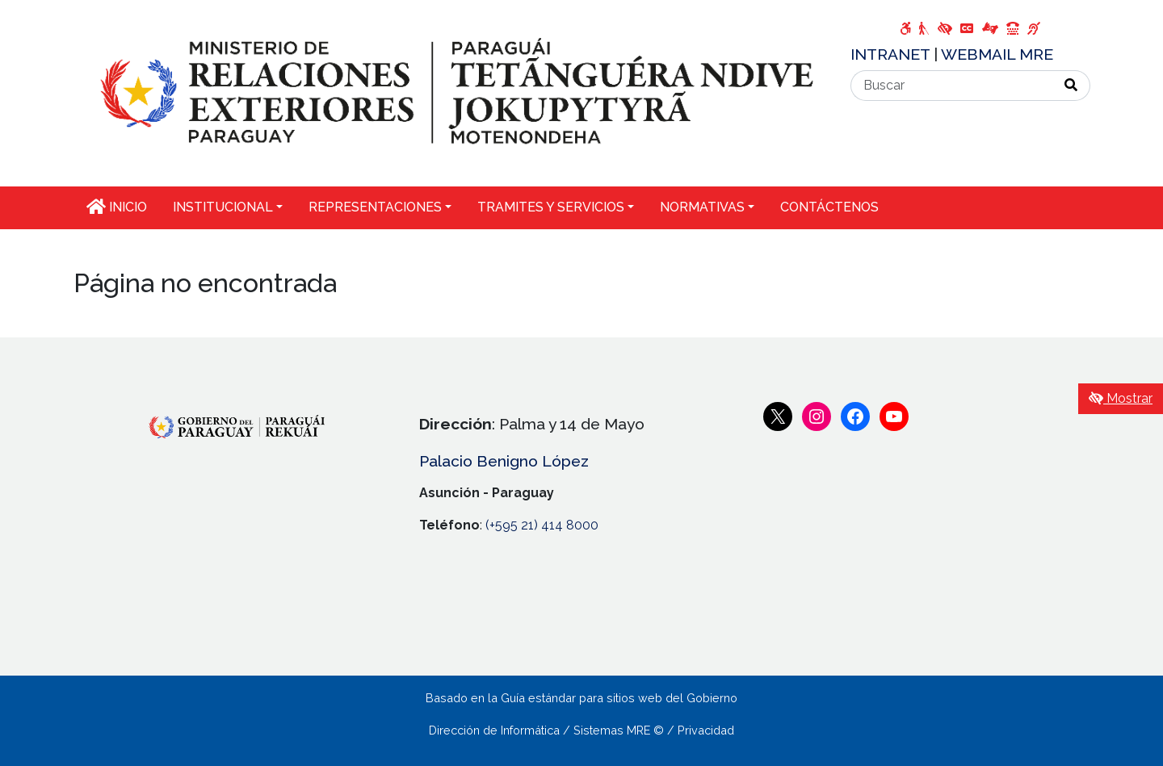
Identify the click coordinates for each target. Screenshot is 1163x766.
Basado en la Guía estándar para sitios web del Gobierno (581, 698)
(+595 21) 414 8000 (541, 525)
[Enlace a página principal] (452, 92)
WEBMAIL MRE (997, 54)
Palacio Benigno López (504, 461)
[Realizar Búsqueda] (1071, 85)
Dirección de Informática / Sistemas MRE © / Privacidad (581, 730)
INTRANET (892, 54)
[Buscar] (951, 85)
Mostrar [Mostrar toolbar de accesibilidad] (1121, 398)
